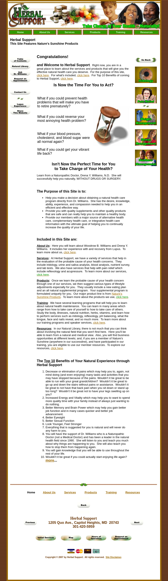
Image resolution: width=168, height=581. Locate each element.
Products (95, 32)
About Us (44, 32)
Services (69, 32)
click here (43, 75)
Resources (146, 32)
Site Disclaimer (113, 557)
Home (20, 32)
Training (120, 32)
